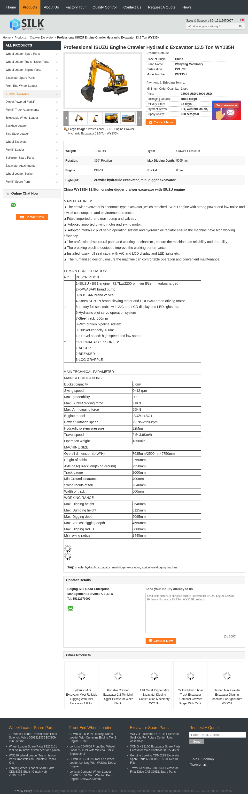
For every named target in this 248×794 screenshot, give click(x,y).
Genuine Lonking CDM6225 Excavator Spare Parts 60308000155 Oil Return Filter (155, 759)
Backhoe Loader (16, 125)
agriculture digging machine (160, 567)
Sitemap (207, 759)
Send (197, 741)
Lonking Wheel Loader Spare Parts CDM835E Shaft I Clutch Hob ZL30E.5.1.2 (31, 771)
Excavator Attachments (20, 165)
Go (241, 26)
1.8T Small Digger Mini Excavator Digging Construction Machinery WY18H (154, 697)
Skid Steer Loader (17, 133)
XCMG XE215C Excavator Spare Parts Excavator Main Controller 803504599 (155, 748)
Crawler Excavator (42, 37)
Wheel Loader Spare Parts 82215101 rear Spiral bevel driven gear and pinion (34, 748)
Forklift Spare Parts (18, 181)
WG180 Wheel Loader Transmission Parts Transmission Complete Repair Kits (32, 759)
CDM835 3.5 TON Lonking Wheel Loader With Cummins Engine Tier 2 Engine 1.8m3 (93, 737)
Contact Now (163, 122)
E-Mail (194, 759)
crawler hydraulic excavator (92, 567)
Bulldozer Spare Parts (20, 157)
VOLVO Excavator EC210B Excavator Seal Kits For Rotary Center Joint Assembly (154, 737)
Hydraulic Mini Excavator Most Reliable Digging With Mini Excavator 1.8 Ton (81, 697)
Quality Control (104, 7)
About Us (51, 7)
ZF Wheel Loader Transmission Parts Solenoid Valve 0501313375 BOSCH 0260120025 (33, 737)
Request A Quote (161, 7)
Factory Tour (76, 7)
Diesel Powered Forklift (20, 101)
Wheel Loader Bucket (19, 173)
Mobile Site (198, 765)
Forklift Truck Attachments (22, 109)
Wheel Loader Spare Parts (23, 53)
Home (11, 7)
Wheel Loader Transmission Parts (27, 61)
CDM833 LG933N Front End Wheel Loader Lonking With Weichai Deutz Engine (93, 762)
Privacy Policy (23, 791)
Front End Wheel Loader (21, 85)
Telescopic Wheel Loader (22, 117)
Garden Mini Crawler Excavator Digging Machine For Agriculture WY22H (227, 697)
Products (30, 7)
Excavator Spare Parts (20, 77)
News (187, 7)
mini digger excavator (126, 567)
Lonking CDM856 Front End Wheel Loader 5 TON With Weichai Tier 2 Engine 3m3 (92, 750)
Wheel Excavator (17, 141)
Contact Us (132, 7)
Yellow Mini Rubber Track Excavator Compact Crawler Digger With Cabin (190, 697)
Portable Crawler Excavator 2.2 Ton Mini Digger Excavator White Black (118, 697)
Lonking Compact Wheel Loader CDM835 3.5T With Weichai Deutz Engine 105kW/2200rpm (92, 775)
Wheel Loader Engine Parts (23, 69)
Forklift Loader (15, 149)
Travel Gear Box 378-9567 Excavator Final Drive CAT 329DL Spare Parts (154, 769)
